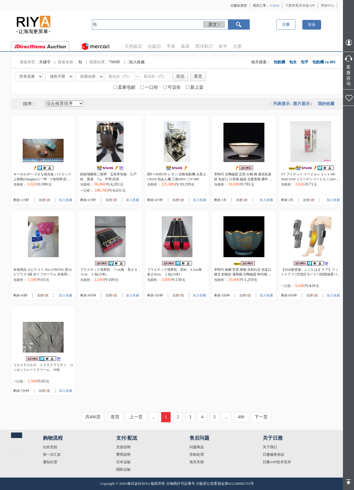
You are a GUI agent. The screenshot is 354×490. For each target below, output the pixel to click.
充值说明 (123, 447)
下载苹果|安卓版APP (300, 5)
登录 (312, 25)
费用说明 (123, 454)
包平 (304, 62)
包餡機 (279, 62)
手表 (170, 46)
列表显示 (281, 103)
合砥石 (154, 46)
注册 (286, 24)
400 (241, 417)
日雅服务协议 (273, 454)
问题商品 (196, 447)
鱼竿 (222, 46)
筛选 (180, 76)
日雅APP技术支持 (277, 462)
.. (154, 417)
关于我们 (270, 447)
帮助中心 (327, 5)
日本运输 (123, 462)
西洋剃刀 (204, 46)
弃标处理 (196, 454)
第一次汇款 (52, 454)
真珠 (185, 46)
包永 (293, 62)
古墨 (237, 46)
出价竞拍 (50, 447)
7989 (112, 62)
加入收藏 (136, 62)
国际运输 (123, 469)
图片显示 (301, 103)
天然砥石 (133, 46)
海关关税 (196, 462)
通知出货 (50, 462)
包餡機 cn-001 (324, 62)
